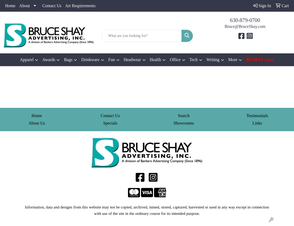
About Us (36, 123)
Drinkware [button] (90, 59)
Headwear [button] (132, 59)
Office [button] (175, 59)
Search (184, 115)
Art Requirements (80, 5)
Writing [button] (213, 59)
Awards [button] (48, 59)
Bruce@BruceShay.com (245, 26)
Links (257, 123)
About (24, 5)
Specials (110, 123)
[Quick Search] (141, 36)
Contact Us (51, 5)
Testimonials (257, 115)
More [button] (233, 59)
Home (10, 5)
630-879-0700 (245, 20)
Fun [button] (111, 59)
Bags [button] (68, 59)
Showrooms (183, 123)
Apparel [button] (27, 59)
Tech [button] (193, 59)
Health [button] (155, 59)
